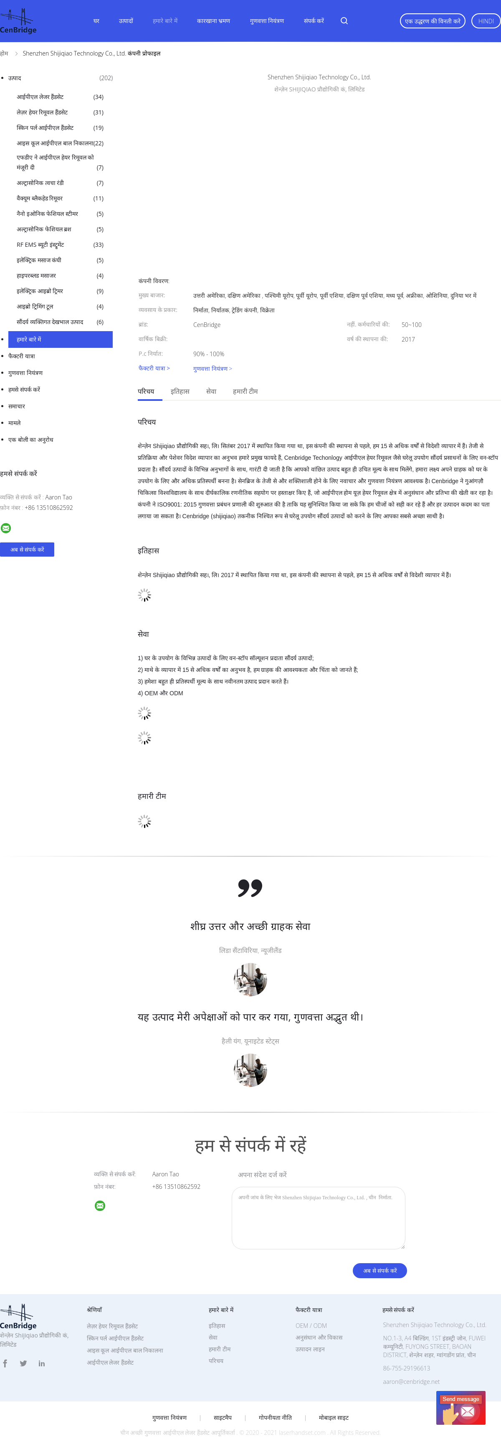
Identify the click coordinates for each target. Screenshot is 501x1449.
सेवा (211, 391)
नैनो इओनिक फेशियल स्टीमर (60, 214)
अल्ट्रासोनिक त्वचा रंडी (60, 183)
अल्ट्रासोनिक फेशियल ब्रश (60, 229)
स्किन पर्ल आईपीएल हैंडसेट (60, 128)
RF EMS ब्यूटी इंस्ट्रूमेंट (60, 245)
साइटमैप (223, 1418)
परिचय (146, 391)
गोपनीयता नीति (275, 1418)
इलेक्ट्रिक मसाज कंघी (60, 260)
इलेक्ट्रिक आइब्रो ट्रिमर (60, 291)
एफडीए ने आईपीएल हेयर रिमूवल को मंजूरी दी (60, 162)
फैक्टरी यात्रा (21, 356)
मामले (14, 423)
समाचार (16, 406)
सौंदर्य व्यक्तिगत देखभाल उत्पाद (60, 322)
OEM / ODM (311, 1326)
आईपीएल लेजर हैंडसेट (60, 97)
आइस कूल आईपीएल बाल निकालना (60, 143)
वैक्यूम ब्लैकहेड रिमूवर (60, 198)
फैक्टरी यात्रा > (154, 368)
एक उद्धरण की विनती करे (433, 21)
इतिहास (180, 391)
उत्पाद (60, 78)
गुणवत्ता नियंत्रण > (212, 368)
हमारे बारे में (165, 21)
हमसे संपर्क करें (24, 389)
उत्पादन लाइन (310, 1349)
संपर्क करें (314, 21)
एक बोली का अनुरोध (30, 439)
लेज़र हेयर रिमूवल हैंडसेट (60, 112)
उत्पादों (126, 21)
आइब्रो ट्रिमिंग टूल (60, 306)
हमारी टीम (245, 391)
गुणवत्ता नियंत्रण (267, 21)
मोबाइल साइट (334, 1418)
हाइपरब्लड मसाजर (60, 276)
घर (96, 21)
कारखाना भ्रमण (213, 21)
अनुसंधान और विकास (319, 1337)
